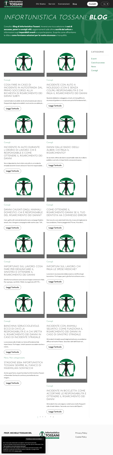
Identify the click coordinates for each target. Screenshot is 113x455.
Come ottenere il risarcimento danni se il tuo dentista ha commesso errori (67, 215)
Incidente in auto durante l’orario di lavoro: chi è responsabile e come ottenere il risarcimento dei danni (23, 155)
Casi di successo (98, 62)
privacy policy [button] (18, 451)
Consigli (7, 80)
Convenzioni (64, 4)
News (6, 360)
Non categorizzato (17, 360)
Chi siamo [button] (41, 4)
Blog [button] (75, 4)
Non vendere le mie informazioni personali (14, 446)
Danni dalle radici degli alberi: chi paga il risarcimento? (63, 152)
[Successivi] (53, 419)
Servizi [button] (52, 4)
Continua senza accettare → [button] (34, 439)
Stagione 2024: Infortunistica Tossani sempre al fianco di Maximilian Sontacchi (23, 367)
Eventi (94, 58)
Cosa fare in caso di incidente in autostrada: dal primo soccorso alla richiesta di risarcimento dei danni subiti (23, 90)
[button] (92, 4)
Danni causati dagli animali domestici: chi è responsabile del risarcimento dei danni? (23, 215)
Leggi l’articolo (12, 108)
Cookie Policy (81, 437)
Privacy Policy (81, 433)
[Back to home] (13, 4)
